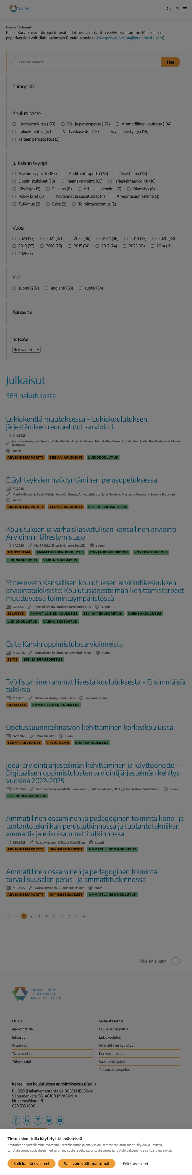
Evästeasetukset (135, 1164)
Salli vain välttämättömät (87, 1163)
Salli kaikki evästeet (32, 1163)
